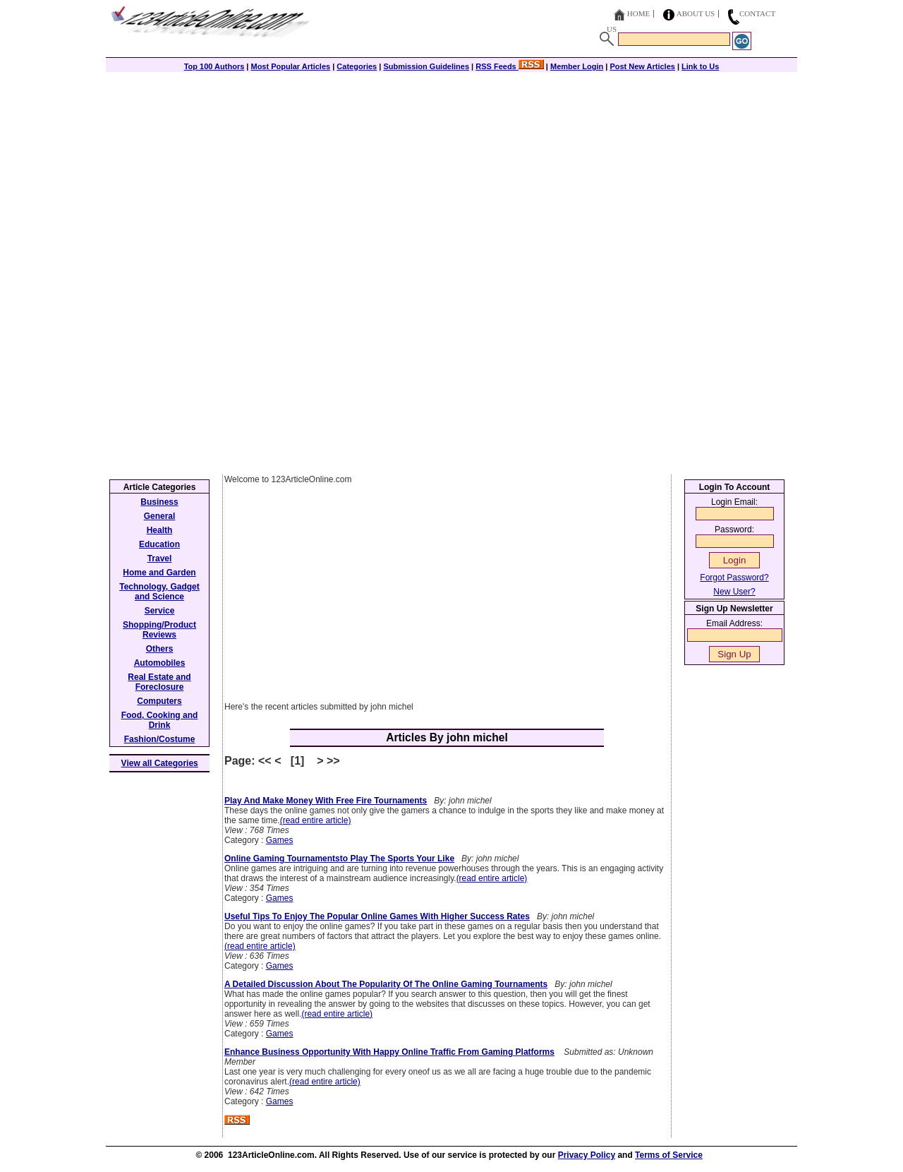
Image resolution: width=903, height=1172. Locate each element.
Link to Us (700, 66)
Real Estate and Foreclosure (159, 682)
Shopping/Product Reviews (159, 630)
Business (159, 502)
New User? (734, 592)
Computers (159, 701)
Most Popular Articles (290, 66)
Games (279, 840)
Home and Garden (159, 573)
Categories (357, 66)
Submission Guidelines (426, 66)
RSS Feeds (509, 66)
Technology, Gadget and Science (159, 592)
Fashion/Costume (159, 739)
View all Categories (159, 763)
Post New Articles (642, 66)
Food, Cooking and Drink (159, 720)
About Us (696, 13)
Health (160, 530)
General (160, 516)
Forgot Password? (734, 577)
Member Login (576, 66)
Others (160, 649)
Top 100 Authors (214, 66)
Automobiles (160, 663)
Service (160, 611)
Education (159, 544)
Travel (159, 558)
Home (638, 13)
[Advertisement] (451, 171)
